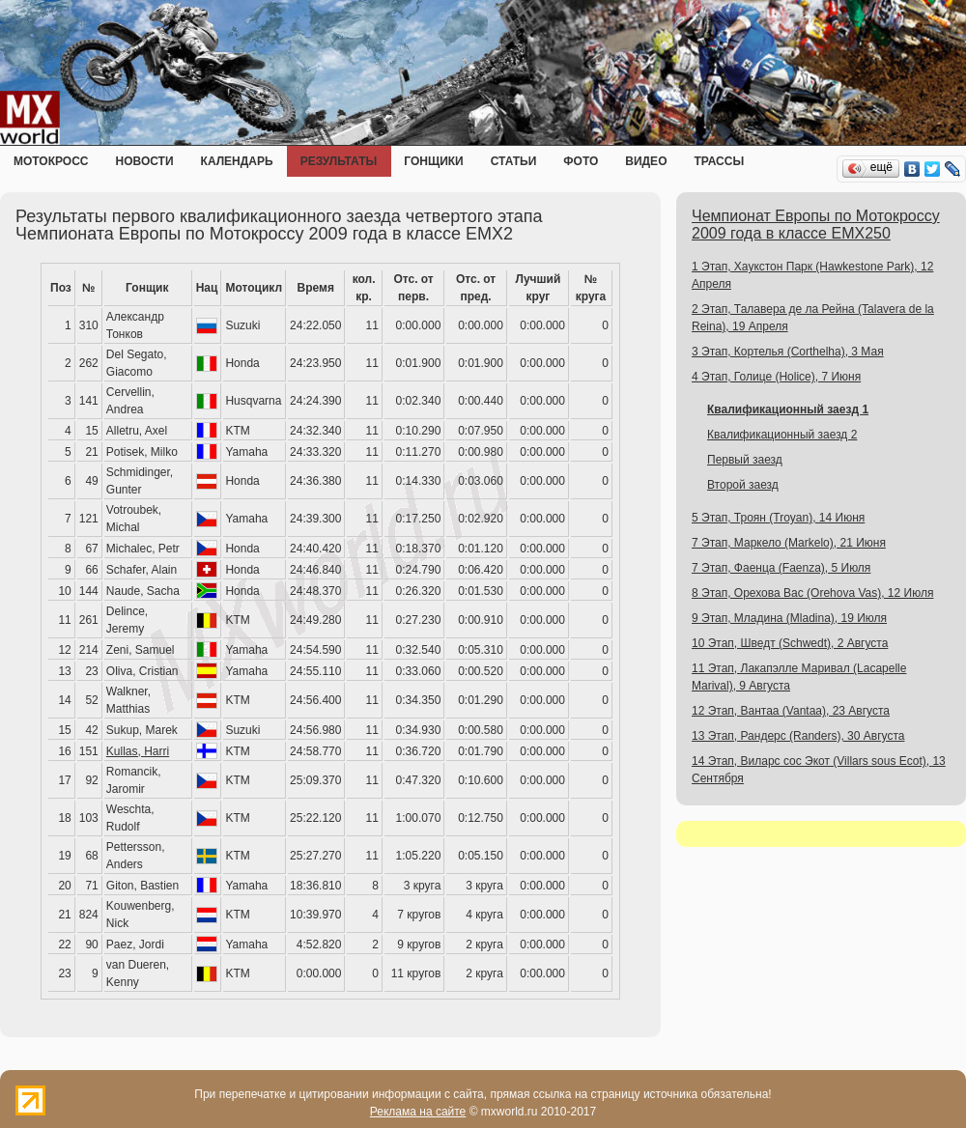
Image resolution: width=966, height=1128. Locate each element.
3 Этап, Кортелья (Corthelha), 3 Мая (788, 351)
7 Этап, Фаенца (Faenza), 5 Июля (781, 568)
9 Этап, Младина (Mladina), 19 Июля (789, 618)
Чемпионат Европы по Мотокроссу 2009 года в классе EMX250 (816, 224)
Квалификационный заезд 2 (782, 434)
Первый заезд (744, 459)
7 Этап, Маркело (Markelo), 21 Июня (789, 543)
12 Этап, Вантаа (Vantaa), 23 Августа (791, 711)
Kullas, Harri (137, 751)
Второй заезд (743, 485)
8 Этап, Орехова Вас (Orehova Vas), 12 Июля (812, 593)
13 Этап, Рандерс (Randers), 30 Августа (798, 736)
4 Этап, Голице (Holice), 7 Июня (776, 376)
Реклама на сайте (418, 1111)
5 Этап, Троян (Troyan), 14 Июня (778, 517)
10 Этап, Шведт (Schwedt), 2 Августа (790, 643)
